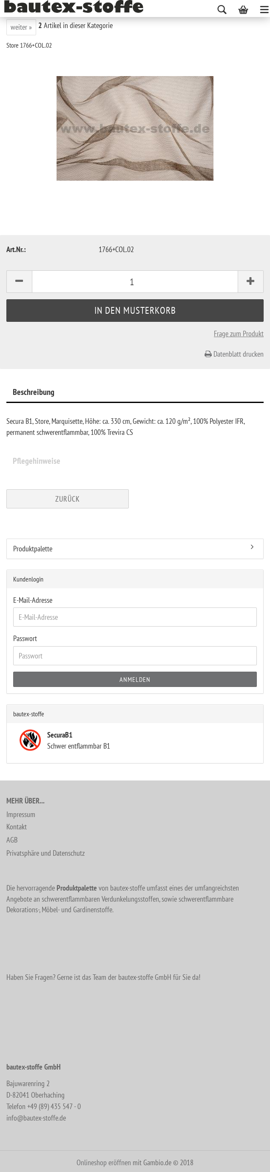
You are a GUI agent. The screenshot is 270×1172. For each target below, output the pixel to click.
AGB (11, 840)
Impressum (20, 814)
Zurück (67, 499)
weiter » (21, 27)
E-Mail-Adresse (32, 600)
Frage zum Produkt (239, 333)
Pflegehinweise (36, 460)
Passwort (25, 638)
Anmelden (135, 679)
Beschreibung (33, 391)
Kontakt (16, 826)
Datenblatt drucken (234, 354)
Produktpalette (32, 548)
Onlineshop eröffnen (104, 1162)
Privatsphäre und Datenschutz (45, 853)
